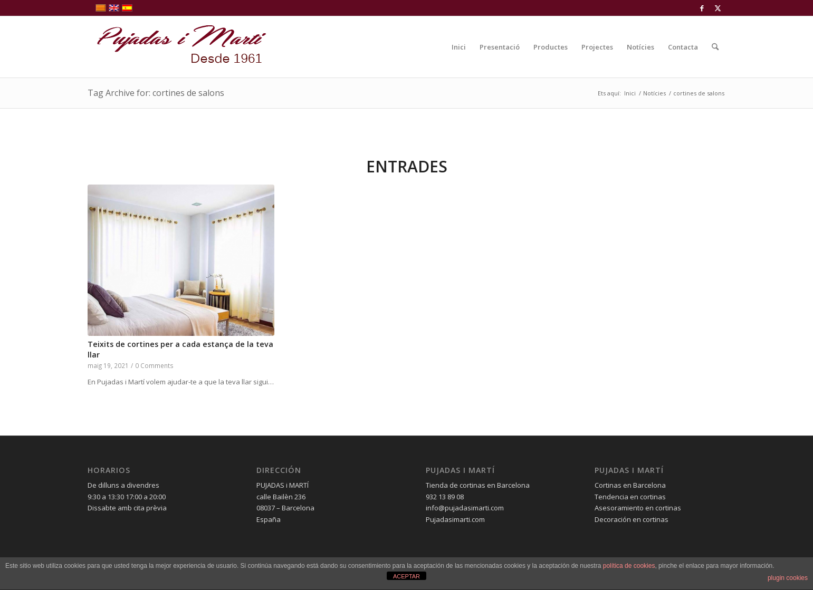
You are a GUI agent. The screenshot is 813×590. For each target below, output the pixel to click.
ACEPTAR (406, 576)
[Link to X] (718, 8)
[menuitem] (459, 47)
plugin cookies (788, 578)
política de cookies (629, 565)
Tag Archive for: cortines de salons (156, 93)
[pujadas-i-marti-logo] (177, 47)
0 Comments (154, 365)
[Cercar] (715, 47)
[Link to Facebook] (702, 8)
